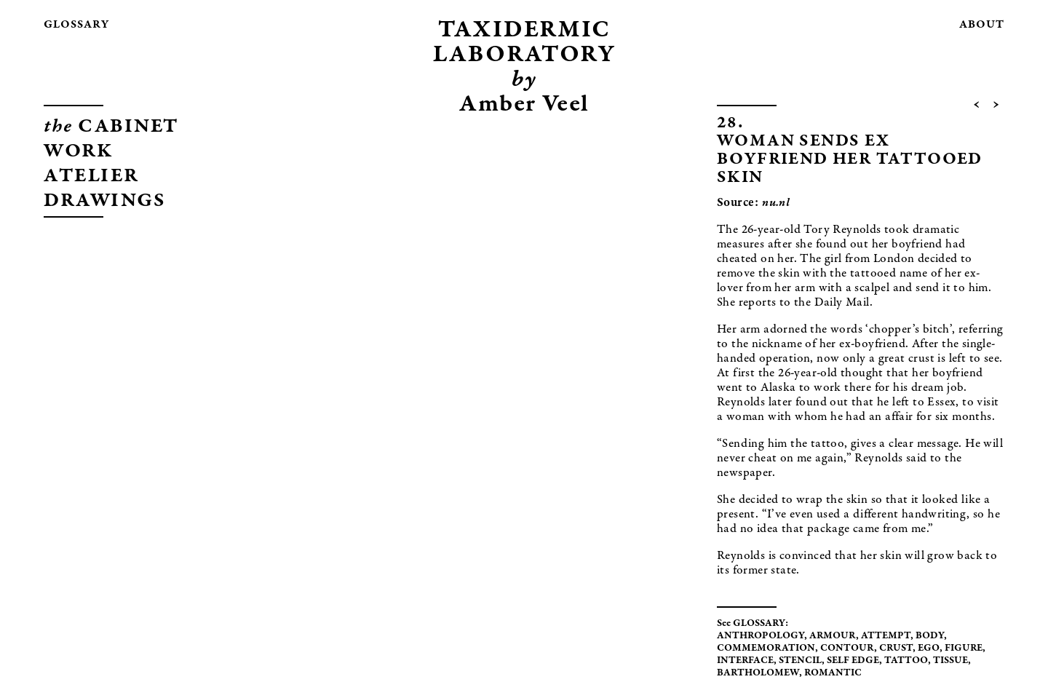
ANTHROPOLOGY (760, 636)
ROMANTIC (833, 673)
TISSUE (950, 661)
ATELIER (91, 177)
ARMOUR (832, 636)
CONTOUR (847, 648)
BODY (930, 636)
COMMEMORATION (766, 648)
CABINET (111, 127)
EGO (929, 648)
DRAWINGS (104, 201)
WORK (78, 152)
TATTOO (906, 661)
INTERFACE (745, 661)
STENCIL (800, 661)
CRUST (896, 648)
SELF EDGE (853, 661)
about (981, 25)
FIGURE (963, 648)
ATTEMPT (885, 636)
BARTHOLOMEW (758, 673)
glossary (76, 25)
